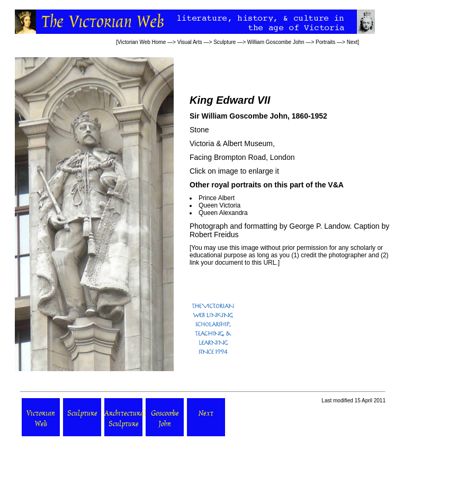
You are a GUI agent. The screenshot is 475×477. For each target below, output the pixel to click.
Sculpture (224, 42)
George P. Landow (319, 226)
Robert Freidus (214, 234)
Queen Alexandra (223, 213)
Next (352, 42)
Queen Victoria (219, 205)
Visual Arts (189, 42)
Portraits (325, 42)
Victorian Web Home (142, 42)
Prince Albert (217, 198)
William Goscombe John (275, 42)
